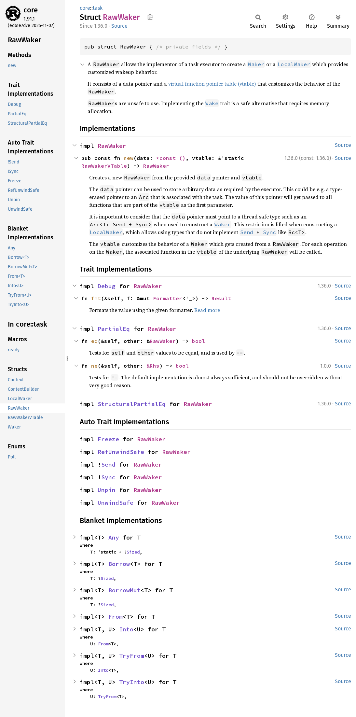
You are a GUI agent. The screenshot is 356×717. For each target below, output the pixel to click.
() (182, 158)
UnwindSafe (115, 502)
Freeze (108, 439)
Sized (133, 552)
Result (221, 298)
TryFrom (131, 655)
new (128, 158)
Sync (269, 232)
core (30, 10)
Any (113, 537)
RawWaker (112, 145)
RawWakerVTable (104, 165)
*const (167, 158)
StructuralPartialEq (132, 404)
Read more (207, 310)
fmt (96, 298)
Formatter (167, 298)
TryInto (131, 682)
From (115, 616)
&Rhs (152, 365)
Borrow (119, 564)
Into (126, 629)
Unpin (107, 490)
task (98, 8)
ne (94, 365)
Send (246, 232)
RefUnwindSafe (121, 452)
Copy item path (150, 16)
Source (119, 26)
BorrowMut (124, 590)
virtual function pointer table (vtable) (212, 83)
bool (198, 341)
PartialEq (114, 328)
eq (94, 341)
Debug (107, 286)
